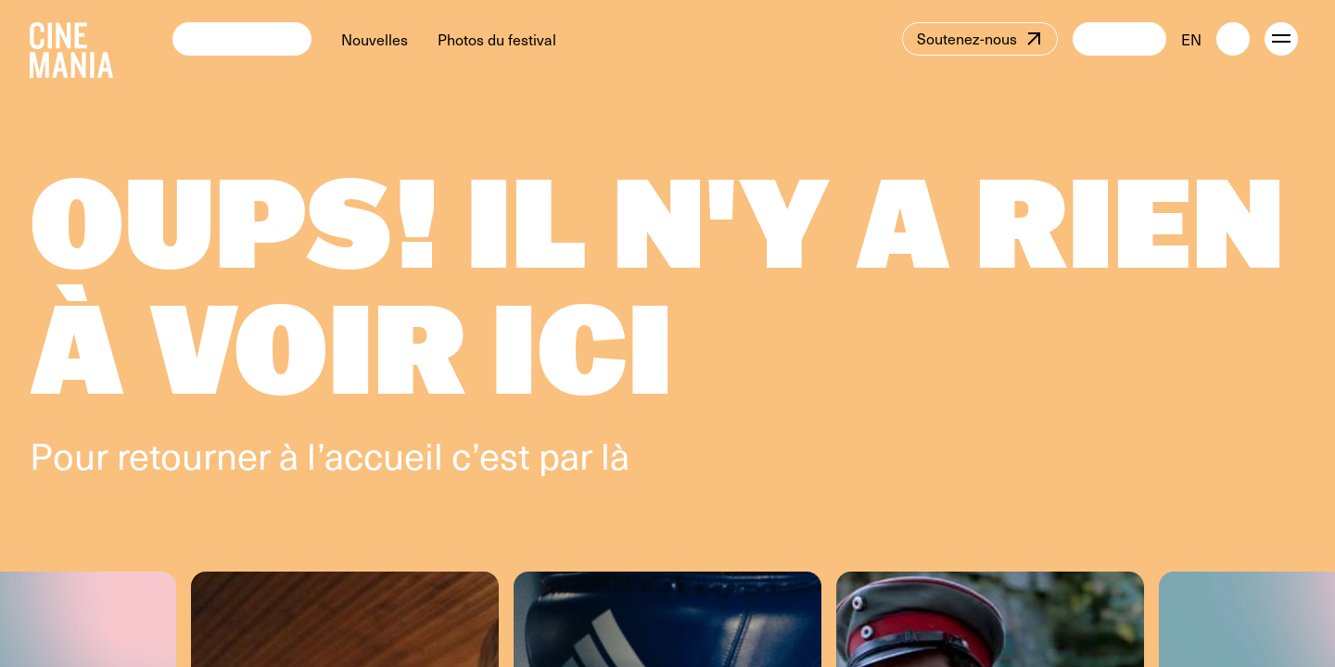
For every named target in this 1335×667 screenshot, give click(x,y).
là (615, 454)
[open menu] (1281, 39)
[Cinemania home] (101, 39)
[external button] (1233, 39)
